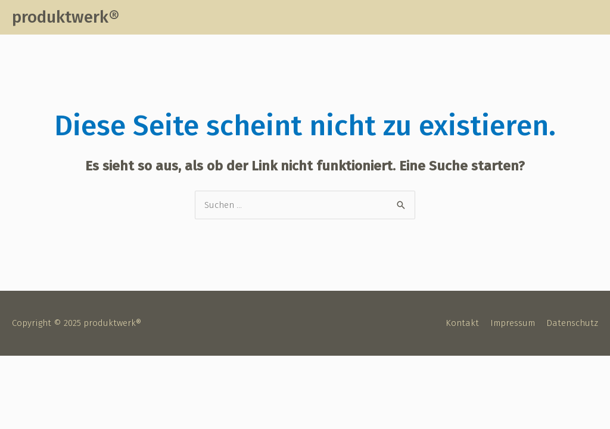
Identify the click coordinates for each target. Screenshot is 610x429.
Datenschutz (572, 323)
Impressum (512, 323)
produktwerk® (65, 17)
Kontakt (462, 323)
